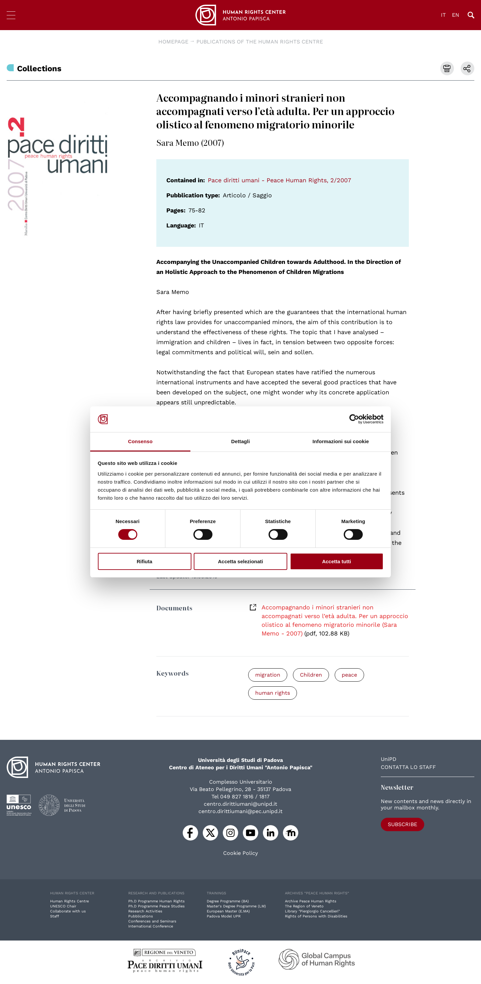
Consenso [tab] (140, 441)
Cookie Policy (240, 853)
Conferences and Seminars (152, 921)
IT (443, 15)
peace (349, 675)
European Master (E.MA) (228, 911)
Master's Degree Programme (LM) (236, 906)
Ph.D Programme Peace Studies (156, 906)
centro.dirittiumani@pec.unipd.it (240, 811)
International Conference (150, 926)
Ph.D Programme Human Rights (156, 901)
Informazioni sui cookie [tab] (341, 441)
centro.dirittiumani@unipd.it (240, 804)
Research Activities (145, 911)
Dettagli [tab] (240, 441)
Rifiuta (144, 561)
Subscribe (402, 824)
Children (311, 675)
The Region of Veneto (304, 906)
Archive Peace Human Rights (310, 901)
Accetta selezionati (240, 561)
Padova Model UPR (223, 916)
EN (455, 15)
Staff (54, 916)
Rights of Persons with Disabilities (316, 916)
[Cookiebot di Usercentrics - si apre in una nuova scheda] (354, 419)
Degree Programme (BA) (228, 901)
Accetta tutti (336, 561)
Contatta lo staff (408, 767)
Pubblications (140, 916)
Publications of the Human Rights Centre (259, 41)
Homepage (173, 41)
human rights (272, 693)
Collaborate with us (68, 911)
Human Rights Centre (69, 901)
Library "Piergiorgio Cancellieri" (312, 911)
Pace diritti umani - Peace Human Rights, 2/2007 (279, 180)
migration (267, 675)
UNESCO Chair (63, 906)
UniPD (388, 759)
